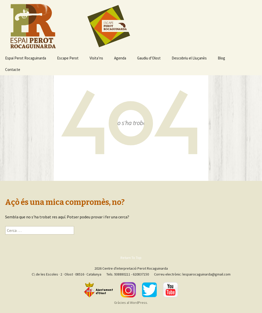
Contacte (12, 69)
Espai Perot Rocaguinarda (25, 58)
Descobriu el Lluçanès (189, 58)
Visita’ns (96, 58)
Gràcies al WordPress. (131, 302)
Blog (221, 58)
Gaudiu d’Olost (149, 58)
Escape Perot (68, 58)
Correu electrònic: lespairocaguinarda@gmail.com (192, 274)
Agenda (120, 58)
